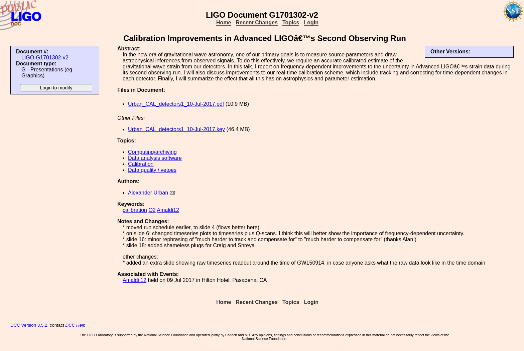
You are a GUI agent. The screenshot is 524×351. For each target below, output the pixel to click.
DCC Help (76, 325)
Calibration (140, 164)
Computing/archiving (152, 152)
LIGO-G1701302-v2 (45, 57)
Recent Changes (257, 22)
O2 (151, 210)
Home (223, 22)
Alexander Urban (148, 193)
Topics (290, 22)
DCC (15, 325)
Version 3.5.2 (34, 325)
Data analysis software (155, 158)
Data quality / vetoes (152, 170)
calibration (135, 210)
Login (311, 22)
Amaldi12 (168, 210)
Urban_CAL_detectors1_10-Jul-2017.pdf (176, 104)
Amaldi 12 (134, 280)
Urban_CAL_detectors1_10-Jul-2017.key (176, 129)
